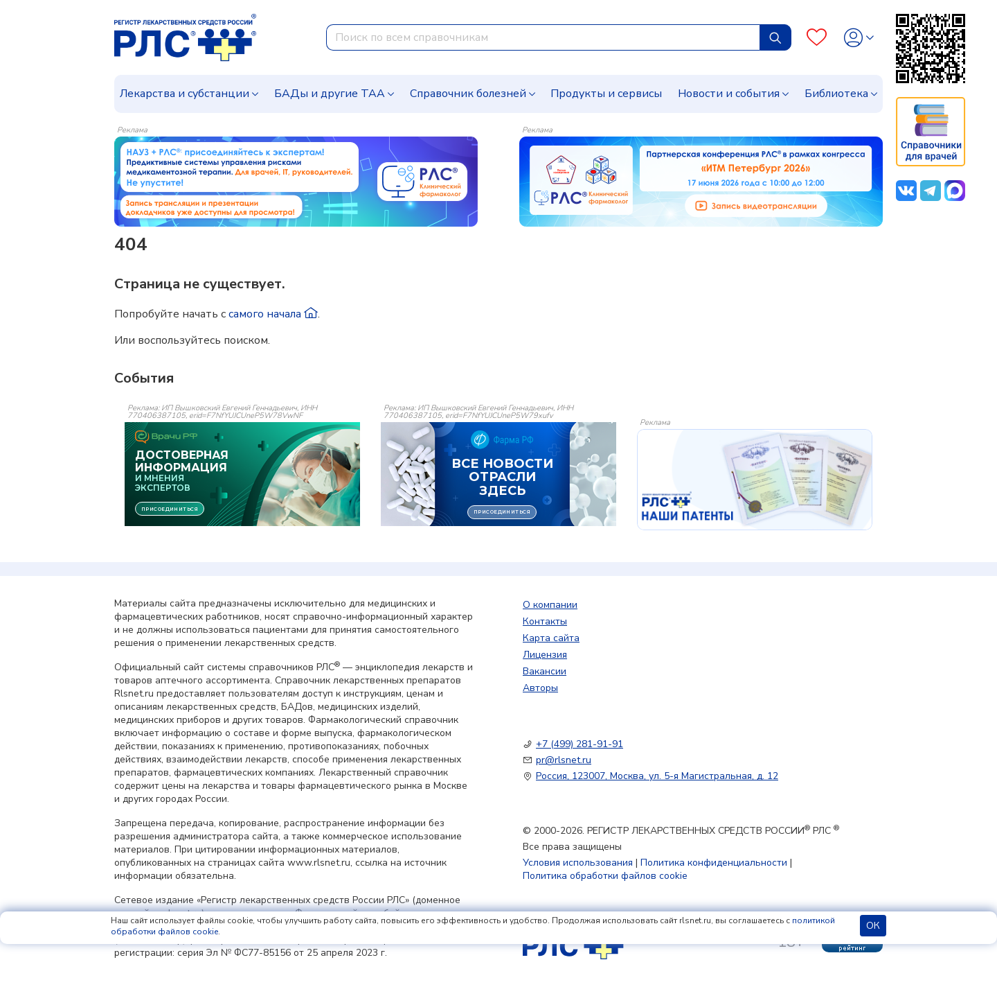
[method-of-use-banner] (296, 181)
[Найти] (775, 37)
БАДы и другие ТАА (329, 93)
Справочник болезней (468, 93)
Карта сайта (551, 638)
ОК (873, 925)
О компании (550, 604)
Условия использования (578, 862)
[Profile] (859, 38)
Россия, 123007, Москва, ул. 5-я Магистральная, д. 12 (657, 776)
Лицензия (545, 654)
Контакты (545, 621)
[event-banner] (754, 479)
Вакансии (544, 671)
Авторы (540, 688)
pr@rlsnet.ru (563, 760)
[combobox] (543, 37)
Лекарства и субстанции (184, 93)
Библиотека (836, 93)
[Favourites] (816, 38)
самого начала (273, 314)
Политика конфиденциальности (713, 862)
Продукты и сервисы (606, 93)
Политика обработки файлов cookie (605, 875)
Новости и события (729, 93)
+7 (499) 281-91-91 (579, 744)
